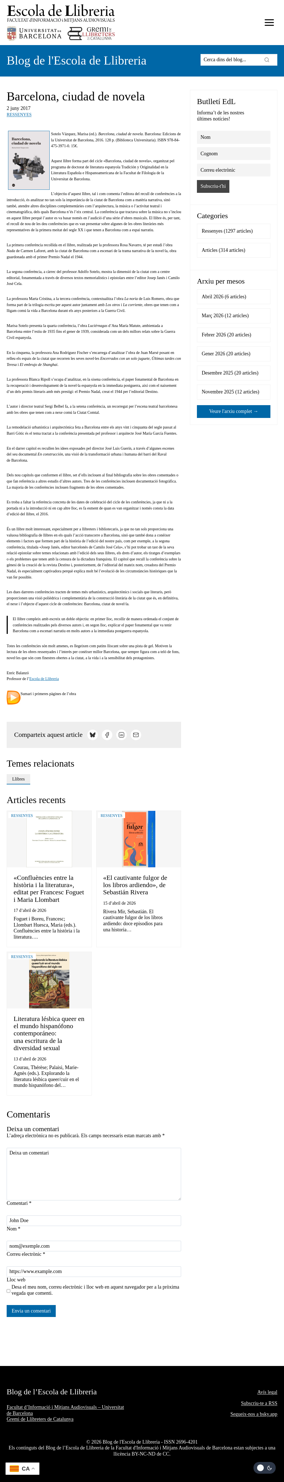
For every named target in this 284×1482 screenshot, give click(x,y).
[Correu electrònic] (94, 1246)
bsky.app (268, 1414)
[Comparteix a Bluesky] (92, 734)
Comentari (19, 1203)
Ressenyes (19, 114)
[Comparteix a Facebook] (107, 734)
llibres (18, 779)
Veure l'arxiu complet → (233, 411)
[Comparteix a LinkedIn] (121, 734)
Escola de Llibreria (44, 679)
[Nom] (94, 1220)
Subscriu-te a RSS (259, 1403)
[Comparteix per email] (135, 734)
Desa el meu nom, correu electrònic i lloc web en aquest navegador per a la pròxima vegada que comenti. (95, 1290)
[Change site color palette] (264, 1468)
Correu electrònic (26, 1254)
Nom (14, 1229)
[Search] (239, 60)
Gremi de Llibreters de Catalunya (40, 1419)
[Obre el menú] (269, 23)
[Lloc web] (94, 1271)
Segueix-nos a (245, 1414)
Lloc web (16, 1279)
